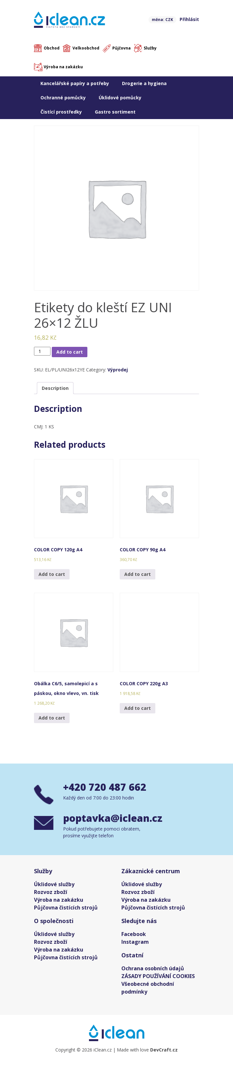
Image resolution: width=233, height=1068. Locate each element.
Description (55, 388)
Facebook (133, 934)
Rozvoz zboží (50, 892)
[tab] (55, 388)
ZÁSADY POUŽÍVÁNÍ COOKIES (158, 976)
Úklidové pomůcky (120, 97)
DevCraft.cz (164, 1050)
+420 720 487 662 (104, 787)
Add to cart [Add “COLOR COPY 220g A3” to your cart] (137, 708)
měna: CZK (162, 19)
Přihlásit (189, 19)
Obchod (52, 48)
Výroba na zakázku (63, 67)
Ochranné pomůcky (63, 97)
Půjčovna (121, 48)
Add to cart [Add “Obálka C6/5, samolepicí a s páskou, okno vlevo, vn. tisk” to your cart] (52, 718)
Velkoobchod (85, 48)
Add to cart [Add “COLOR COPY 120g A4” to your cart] (52, 574)
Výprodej (117, 370)
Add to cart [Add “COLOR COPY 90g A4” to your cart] (137, 574)
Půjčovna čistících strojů (66, 907)
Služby (150, 48)
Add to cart (69, 352)
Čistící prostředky (61, 112)
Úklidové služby (54, 884)
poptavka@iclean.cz (112, 818)
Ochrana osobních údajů (152, 968)
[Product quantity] (42, 351)
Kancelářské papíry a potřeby (74, 83)
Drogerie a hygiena (144, 83)
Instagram (135, 941)
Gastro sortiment (115, 112)
